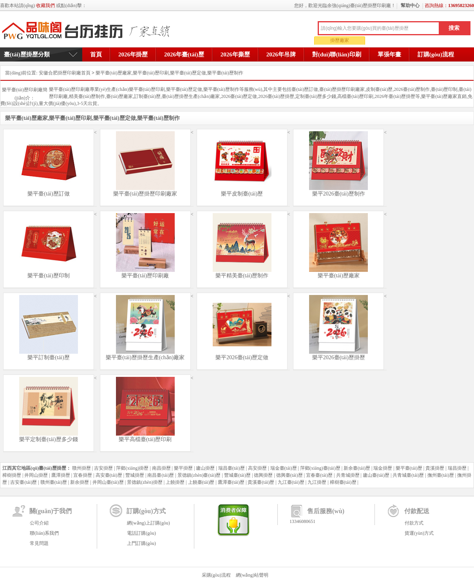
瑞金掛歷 (382, 468)
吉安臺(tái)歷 (23, 482)
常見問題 (39, 543)
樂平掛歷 (183, 468)
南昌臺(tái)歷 (160, 475)
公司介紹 (39, 523)
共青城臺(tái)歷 (408, 475)
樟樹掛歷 (11, 475)
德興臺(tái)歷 (289, 475)
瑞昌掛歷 (457, 468)
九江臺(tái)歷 (291, 482)
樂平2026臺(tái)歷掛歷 (338, 357)
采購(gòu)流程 (216, 575)
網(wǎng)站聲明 (252, 575)
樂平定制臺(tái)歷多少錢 (48, 439)
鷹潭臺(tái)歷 (231, 482)
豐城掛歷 (134, 475)
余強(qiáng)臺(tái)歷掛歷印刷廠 (88, 31)
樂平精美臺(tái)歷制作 (241, 276)
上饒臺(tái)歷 (201, 482)
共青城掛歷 (348, 475)
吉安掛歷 (103, 468)
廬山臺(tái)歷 (376, 475)
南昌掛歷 (161, 468)
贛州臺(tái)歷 (53, 482)
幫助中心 (410, 5)
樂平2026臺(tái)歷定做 (241, 357)
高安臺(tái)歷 (109, 475)
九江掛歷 (317, 482)
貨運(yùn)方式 (419, 533)
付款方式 (414, 523)
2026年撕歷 (235, 54)
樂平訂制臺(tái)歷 (48, 357)
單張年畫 (389, 54)
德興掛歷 (263, 475)
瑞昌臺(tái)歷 (231, 468)
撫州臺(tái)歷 (440, 475)
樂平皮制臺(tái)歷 (242, 194)
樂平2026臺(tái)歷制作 (338, 194)
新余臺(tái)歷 (357, 468)
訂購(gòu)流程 (436, 54)
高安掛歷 (257, 468)
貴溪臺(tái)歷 (261, 482)
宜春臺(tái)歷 (319, 475)
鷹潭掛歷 (60, 475)
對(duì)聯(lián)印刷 (336, 54)
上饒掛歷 (175, 482)
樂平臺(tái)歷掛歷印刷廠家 (145, 194)
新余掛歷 (79, 482)
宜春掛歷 (82, 475)
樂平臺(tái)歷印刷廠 (145, 276)
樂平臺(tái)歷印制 (48, 276)
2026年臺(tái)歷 (184, 54)
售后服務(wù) (325, 511)
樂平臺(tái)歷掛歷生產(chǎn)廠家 (145, 357)
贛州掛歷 (81, 468)
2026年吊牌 (281, 54)
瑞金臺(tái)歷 (283, 468)
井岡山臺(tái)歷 (108, 482)
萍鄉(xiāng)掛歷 (132, 468)
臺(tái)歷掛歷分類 (27, 54)
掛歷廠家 (339, 40)
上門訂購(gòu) (141, 543)
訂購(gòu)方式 (146, 511)
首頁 (96, 54)
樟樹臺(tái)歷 (343, 482)
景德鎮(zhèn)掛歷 (145, 482)
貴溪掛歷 (434, 468)
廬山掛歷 (205, 468)
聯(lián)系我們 (44, 533)
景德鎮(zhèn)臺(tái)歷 (199, 475)
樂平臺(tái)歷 (409, 468)
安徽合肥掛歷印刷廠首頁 (64, 73)
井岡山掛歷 (36, 475)
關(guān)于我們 (50, 511)
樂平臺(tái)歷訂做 (48, 194)
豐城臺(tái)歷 (237, 475)
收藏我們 (45, 5)
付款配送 (416, 511)
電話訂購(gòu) (141, 533)
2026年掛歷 (133, 54)
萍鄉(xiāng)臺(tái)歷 (320, 468)
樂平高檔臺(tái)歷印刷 (145, 439)
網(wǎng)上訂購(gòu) (148, 523)
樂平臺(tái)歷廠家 (339, 276)
